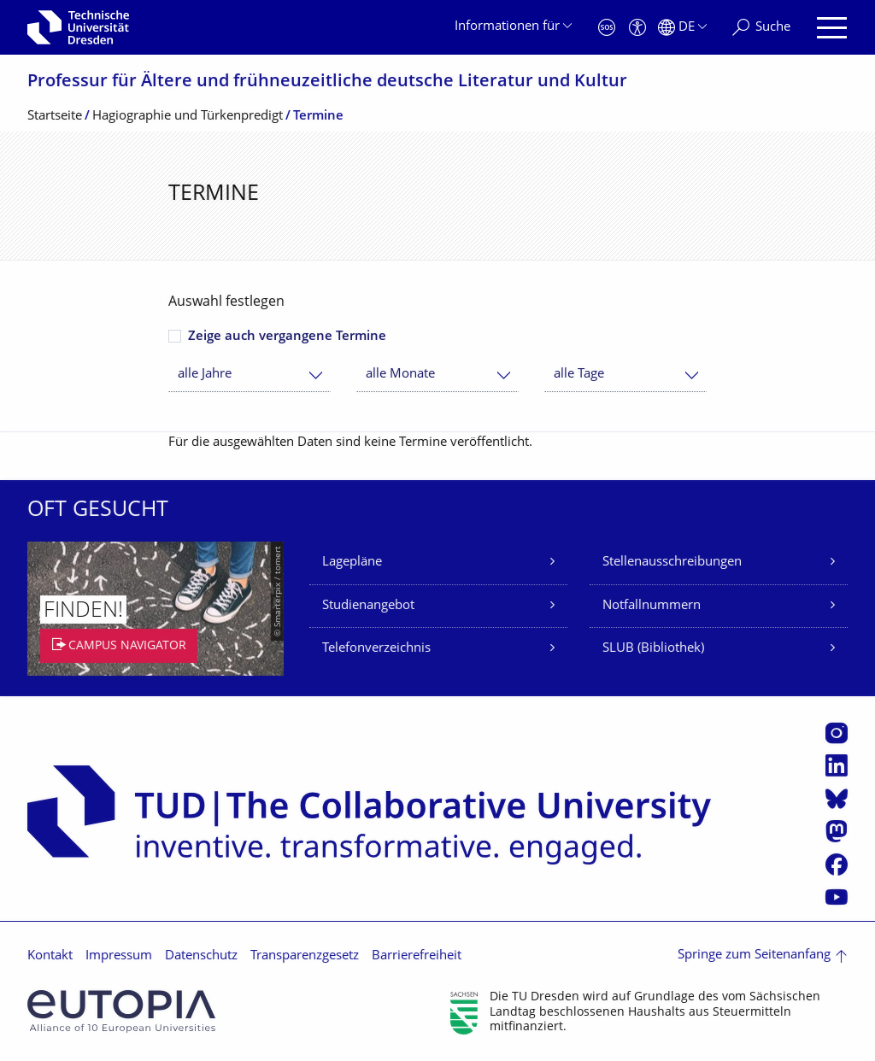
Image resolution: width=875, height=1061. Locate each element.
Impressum (118, 956)
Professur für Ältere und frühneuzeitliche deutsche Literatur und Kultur (327, 82)
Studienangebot (368, 606)
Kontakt (50, 956)
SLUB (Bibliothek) (653, 648)
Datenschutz (201, 956)
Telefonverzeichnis (376, 648)
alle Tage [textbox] (579, 374)
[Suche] (761, 27)
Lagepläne (352, 562)
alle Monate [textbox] (400, 374)
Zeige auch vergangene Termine (287, 337)
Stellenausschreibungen (672, 562)
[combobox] (249, 374)
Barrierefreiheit (416, 956)
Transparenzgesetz (304, 956)
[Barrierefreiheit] (637, 28)
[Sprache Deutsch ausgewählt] (682, 27)
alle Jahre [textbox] (205, 374)
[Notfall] (606, 28)
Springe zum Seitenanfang (754, 955)
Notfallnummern (651, 606)
